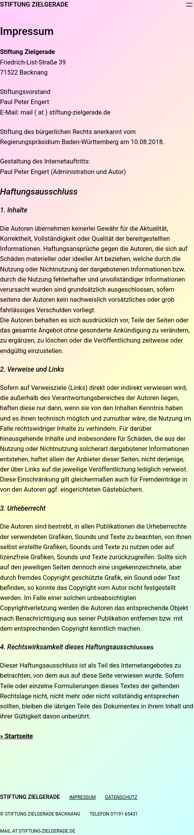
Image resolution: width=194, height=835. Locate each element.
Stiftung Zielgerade (34, 4)
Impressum (82, 797)
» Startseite (16, 736)
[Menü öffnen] (189, 4)
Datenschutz (121, 797)
